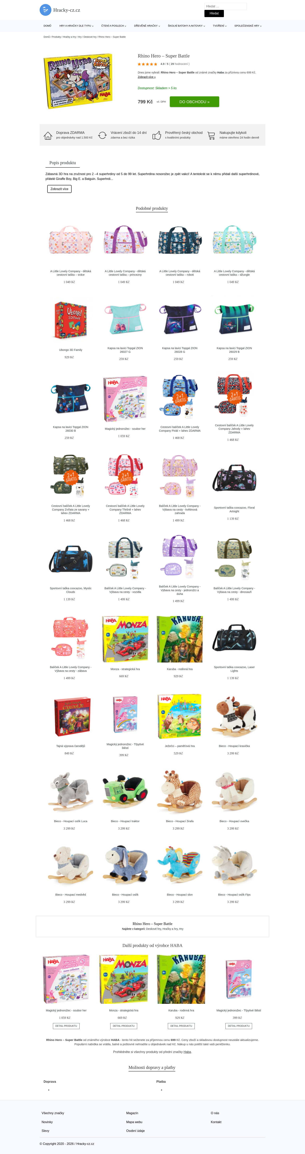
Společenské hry (246, 25)
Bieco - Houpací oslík (125, 894)
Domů (47, 25)
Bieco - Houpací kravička (234, 746)
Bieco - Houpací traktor (125, 821)
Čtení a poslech (112, 25)
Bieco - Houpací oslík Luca (70, 821)
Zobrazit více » (147, 76)
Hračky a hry (69, 37)
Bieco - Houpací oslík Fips (234, 894)
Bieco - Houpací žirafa (180, 821)
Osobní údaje (135, 1130)
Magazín (132, 1113)
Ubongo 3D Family (70, 349)
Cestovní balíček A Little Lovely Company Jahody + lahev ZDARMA (234, 429)
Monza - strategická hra (125, 669)
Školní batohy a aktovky (185, 25)
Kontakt (216, 1122)
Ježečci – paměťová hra (180, 746)
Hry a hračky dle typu (75, 25)
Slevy (45, 1130)
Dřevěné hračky (146, 25)
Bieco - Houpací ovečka (234, 821)
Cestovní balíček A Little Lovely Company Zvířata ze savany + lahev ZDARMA (70, 509)
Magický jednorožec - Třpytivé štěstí (238, 1010)
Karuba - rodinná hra (180, 669)
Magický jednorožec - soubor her (125, 428)
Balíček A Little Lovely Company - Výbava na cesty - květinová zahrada (180, 509)
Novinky (47, 1122)
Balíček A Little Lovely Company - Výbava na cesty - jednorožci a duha (180, 590)
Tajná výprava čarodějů (70, 746)
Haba (220, 72)
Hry (80, 37)
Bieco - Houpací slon (180, 894)
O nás (215, 1113)
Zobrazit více (59, 189)
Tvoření (218, 25)
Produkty (56, 37)
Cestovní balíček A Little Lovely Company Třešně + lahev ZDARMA (125, 509)
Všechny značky (53, 1113)
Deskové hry (89, 37)
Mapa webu (134, 1122)
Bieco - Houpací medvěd (70, 894)
